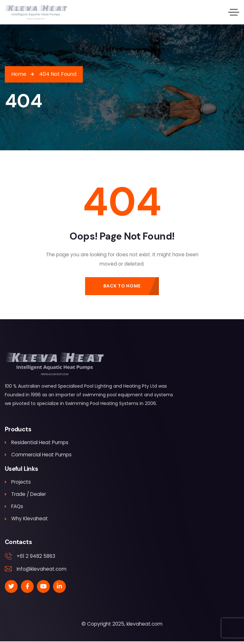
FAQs (14, 507)
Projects (18, 482)
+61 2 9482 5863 (36, 556)
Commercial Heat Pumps (38, 455)
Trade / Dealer (25, 494)
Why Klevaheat (26, 519)
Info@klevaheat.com (41, 569)
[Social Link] (11, 587)
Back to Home (122, 286)
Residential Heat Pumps (36, 442)
